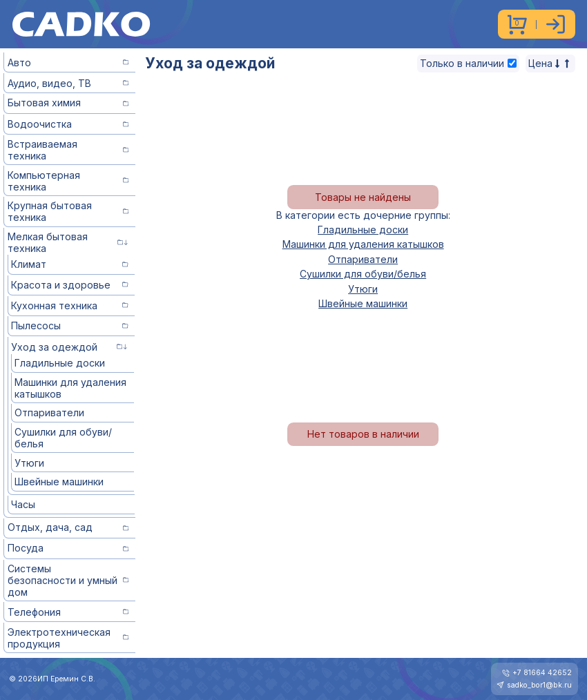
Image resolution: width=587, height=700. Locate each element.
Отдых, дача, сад (68, 527)
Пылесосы (69, 325)
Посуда (68, 548)
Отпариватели (49, 412)
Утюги (29, 463)
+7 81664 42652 (542, 672)
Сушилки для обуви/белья (63, 437)
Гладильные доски (60, 363)
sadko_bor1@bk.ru (539, 685)
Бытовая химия (68, 102)
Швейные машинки (59, 481)
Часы (23, 504)
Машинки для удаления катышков (70, 388)
